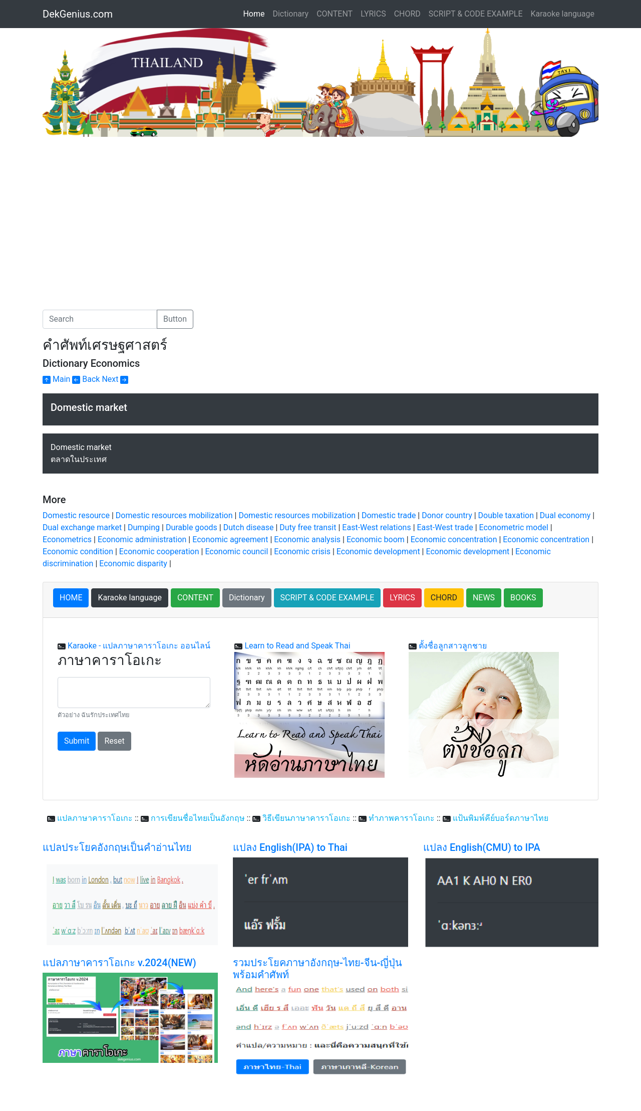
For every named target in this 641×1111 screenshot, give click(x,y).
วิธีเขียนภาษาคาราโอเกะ (306, 818)
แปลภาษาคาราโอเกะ (95, 818)
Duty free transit (307, 527)
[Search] (100, 319)
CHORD (407, 14)
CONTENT (334, 14)
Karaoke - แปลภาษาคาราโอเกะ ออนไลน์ (139, 645)
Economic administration (142, 539)
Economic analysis (307, 539)
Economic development (378, 551)
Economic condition (78, 551)
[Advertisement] (127, 212)
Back (86, 379)
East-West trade (445, 527)
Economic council (236, 551)
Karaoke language (563, 14)
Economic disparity (133, 563)
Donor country (447, 515)
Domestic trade (389, 515)
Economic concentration (454, 539)
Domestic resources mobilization (174, 515)
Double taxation (506, 515)
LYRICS (373, 14)
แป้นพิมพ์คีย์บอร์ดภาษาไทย (500, 818)
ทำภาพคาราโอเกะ (402, 818)
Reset (114, 741)
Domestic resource (76, 515)
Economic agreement (230, 539)
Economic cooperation (159, 551)
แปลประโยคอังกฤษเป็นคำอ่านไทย (117, 847)
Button (175, 319)
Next (115, 379)
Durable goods (191, 527)
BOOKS (523, 597)
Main (56, 379)
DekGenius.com (78, 14)
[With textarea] (134, 692)
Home (255, 13)
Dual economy (565, 515)
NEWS (484, 597)
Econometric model (513, 527)
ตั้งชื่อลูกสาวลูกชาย (453, 645)
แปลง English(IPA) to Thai (290, 847)
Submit (76, 741)
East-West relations (376, 527)
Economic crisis (302, 551)
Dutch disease (248, 527)
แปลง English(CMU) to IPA (481, 847)
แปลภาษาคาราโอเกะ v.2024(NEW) (119, 963)
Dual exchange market (82, 527)
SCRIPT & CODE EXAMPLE (476, 14)
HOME (71, 597)
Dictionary (290, 14)
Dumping (144, 527)
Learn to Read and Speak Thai (297, 645)
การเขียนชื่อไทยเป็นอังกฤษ (198, 818)
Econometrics (67, 539)
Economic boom (376, 539)
